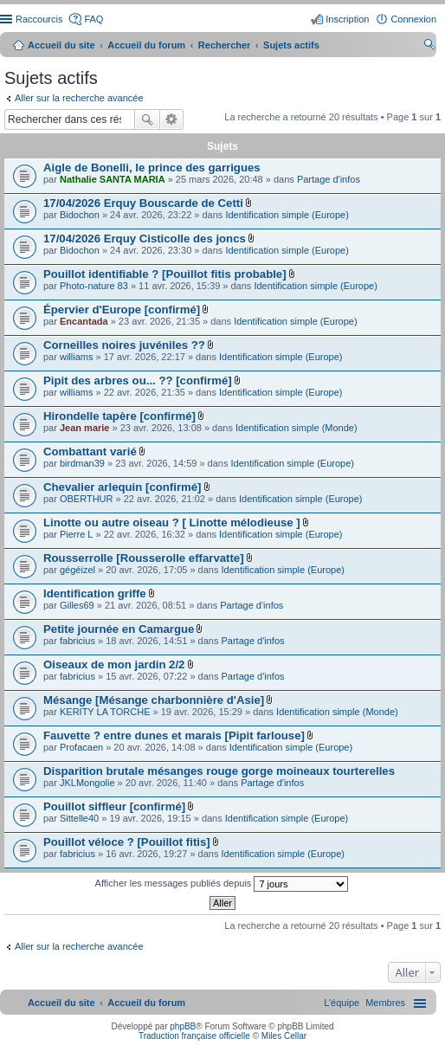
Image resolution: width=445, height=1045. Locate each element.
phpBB (183, 1026)
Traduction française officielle (194, 1036)
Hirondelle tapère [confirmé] (119, 416)
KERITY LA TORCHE (105, 711)
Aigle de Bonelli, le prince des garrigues (152, 167)
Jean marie (84, 428)
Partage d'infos (328, 179)
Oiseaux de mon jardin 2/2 (113, 664)
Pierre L (77, 534)
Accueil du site (61, 45)
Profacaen (81, 747)
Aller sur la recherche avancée (79, 98)
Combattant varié (90, 451)
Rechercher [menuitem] (429, 47)
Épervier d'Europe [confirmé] (121, 309)
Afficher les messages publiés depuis (222, 884)
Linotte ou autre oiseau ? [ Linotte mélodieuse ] (171, 522)
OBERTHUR (86, 498)
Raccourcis (39, 19)
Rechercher (147, 119)
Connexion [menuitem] (413, 19)
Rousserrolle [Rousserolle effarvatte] (143, 558)
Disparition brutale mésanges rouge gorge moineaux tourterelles (219, 770)
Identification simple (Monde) (296, 428)
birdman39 (82, 463)
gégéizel (77, 569)
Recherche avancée (172, 119)
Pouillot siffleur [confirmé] (114, 806)
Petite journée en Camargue (118, 628)
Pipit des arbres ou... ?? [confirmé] (137, 380)
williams (77, 357)
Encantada (84, 321)
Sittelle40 (79, 818)
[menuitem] (385, 1002)
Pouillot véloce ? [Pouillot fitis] (126, 841)
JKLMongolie (87, 782)
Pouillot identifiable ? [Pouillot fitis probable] (165, 274)
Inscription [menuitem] (347, 19)
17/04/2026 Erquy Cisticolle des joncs (144, 238)
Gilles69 (77, 605)
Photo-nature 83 (94, 286)
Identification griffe (94, 593)
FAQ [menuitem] (93, 19)
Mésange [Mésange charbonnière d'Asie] (153, 699)
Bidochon (80, 215)
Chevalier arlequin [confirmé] (122, 487)
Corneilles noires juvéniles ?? (124, 345)
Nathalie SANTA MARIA (112, 179)
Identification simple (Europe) (286, 215)
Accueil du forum (146, 45)
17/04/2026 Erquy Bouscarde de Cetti (143, 203)
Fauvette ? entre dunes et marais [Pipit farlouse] (174, 735)
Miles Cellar (283, 1036)
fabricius (77, 640)
